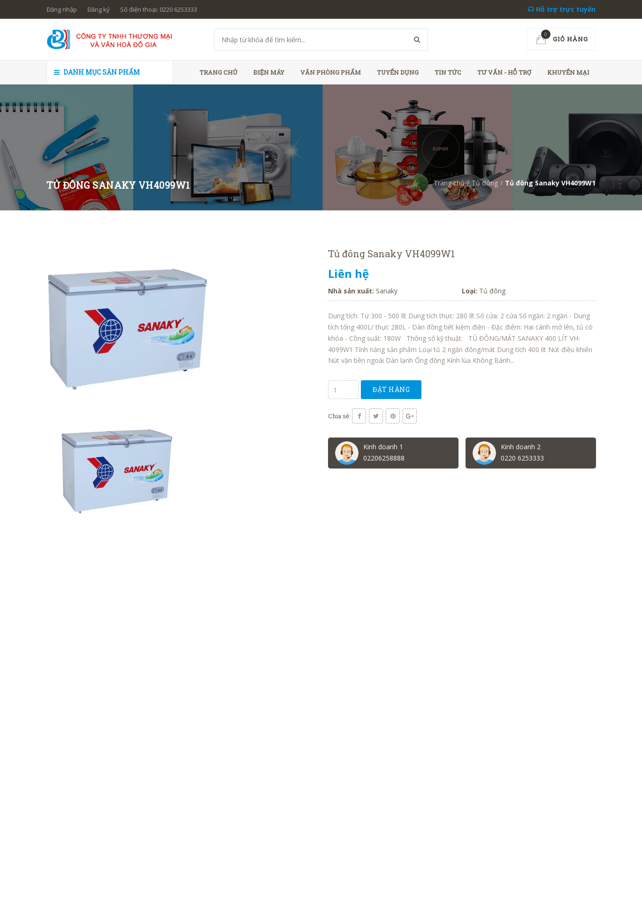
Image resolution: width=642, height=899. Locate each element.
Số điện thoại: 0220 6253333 (158, 9)
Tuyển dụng (398, 72)
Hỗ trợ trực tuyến (562, 9)
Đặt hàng (391, 389)
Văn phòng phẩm (330, 72)
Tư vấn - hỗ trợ (504, 72)
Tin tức (448, 72)
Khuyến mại (568, 72)
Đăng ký (98, 9)
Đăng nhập (61, 9)
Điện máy (268, 72)
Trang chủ (218, 72)
